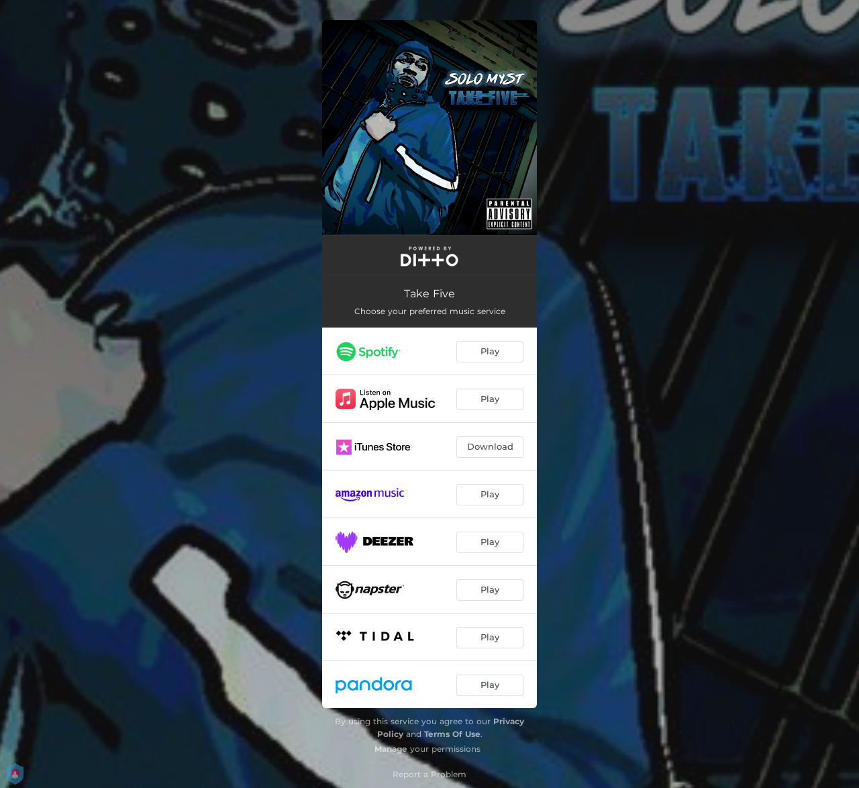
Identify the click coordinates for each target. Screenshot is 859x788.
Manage (390, 749)
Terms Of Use (452, 734)
